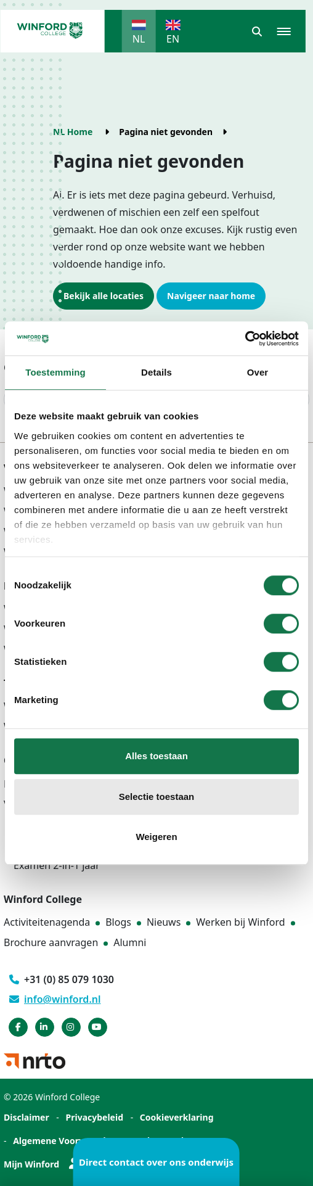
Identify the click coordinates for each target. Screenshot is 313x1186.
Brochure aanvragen (51, 942)
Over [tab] (258, 372)
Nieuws (164, 922)
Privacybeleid (95, 1117)
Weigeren (156, 836)
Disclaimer (26, 1117)
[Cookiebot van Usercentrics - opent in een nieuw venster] (245, 339)
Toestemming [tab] (55, 372)
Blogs (118, 922)
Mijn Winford (41, 1164)
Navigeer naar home (211, 296)
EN (172, 39)
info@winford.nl (55, 999)
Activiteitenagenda (47, 922)
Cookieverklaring (177, 1117)
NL (138, 39)
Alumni (129, 942)
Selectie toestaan (157, 796)
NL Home (72, 132)
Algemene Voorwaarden (64, 1141)
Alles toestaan (156, 756)
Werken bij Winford (240, 922)
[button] (257, 31)
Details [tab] (156, 372)
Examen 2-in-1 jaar (57, 865)
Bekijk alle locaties (103, 296)
